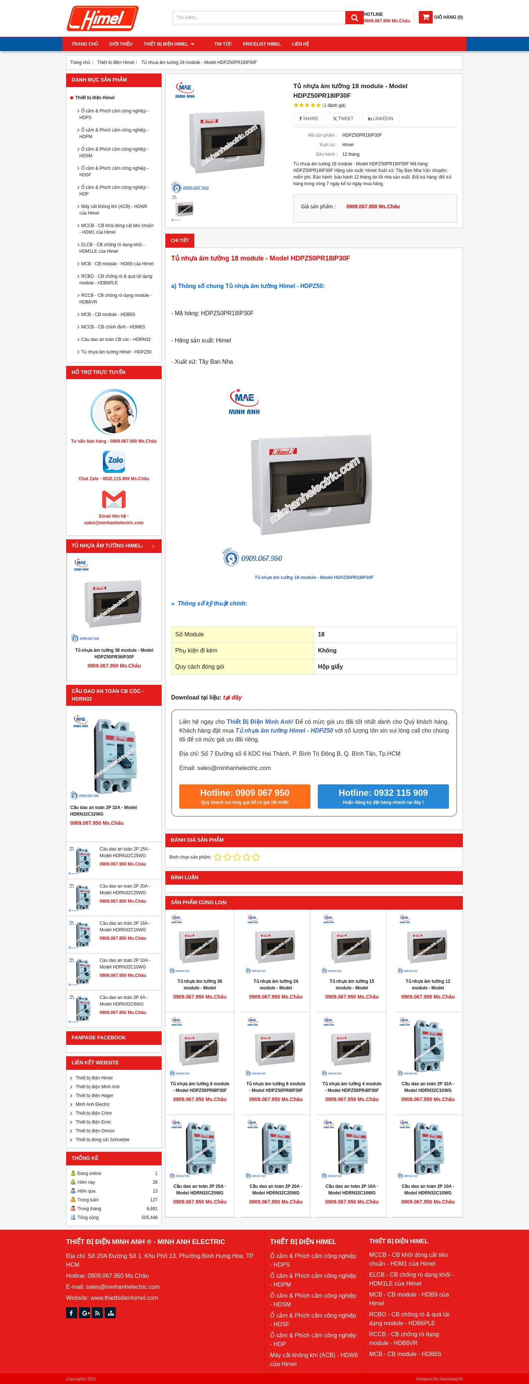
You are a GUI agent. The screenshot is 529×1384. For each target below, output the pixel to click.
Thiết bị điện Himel (169, 44)
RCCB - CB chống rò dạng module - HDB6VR (115, 299)
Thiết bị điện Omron (95, 1130)
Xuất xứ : (328, 144)
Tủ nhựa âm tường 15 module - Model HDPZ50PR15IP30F (352, 988)
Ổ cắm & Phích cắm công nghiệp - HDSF (113, 171)
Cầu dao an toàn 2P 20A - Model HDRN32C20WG (275, 1190)
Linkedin (380, 118)
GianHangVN (451, 1379)
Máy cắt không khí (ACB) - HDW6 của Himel (113, 210)
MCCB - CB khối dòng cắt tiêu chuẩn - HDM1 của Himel (116, 229)
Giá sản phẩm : (318, 206)
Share (309, 118)
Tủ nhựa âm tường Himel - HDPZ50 (116, 352)
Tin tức (214, 44)
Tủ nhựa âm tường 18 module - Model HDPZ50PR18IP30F (314, 577)
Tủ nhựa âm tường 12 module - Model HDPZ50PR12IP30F (428, 988)
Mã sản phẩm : (322, 135)
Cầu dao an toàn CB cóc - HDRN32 (116, 339)
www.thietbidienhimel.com (124, 1298)
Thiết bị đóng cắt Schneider (103, 1139)
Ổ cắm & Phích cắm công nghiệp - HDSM (113, 152)
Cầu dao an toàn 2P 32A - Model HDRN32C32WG (103, 811)
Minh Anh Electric (93, 1104)
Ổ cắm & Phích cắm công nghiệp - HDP (113, 191)
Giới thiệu (120, 44)
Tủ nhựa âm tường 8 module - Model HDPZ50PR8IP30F (200, 1087)
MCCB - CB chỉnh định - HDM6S (113, 327)
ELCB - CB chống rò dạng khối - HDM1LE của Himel (111, 248)
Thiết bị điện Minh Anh (98, 1086)
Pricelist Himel (253, 44)
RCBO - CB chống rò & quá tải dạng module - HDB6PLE (115, 279)
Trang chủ (85, 44)
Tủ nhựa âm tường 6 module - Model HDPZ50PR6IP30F (276, 1087)
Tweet (343, 118)
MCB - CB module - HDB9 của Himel (117, 263)
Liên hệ (291, 44)
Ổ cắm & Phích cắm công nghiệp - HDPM (113, 133)
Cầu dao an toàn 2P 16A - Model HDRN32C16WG (351, 1190)
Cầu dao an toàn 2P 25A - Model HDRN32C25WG (199, 1190)
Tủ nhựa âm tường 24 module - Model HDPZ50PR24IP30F (275, 988)
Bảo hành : (326, 154)
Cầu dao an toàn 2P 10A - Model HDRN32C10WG (428, 1190)
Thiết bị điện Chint (94, 1113)
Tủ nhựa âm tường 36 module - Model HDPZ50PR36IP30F (114, 653)
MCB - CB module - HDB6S (108, 314)
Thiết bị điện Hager (94, 1095)
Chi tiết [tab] (180, 240)
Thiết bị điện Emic (93, 1122)
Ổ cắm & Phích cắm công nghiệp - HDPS (113, 114)
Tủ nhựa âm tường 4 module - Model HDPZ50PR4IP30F (352, 1087)
